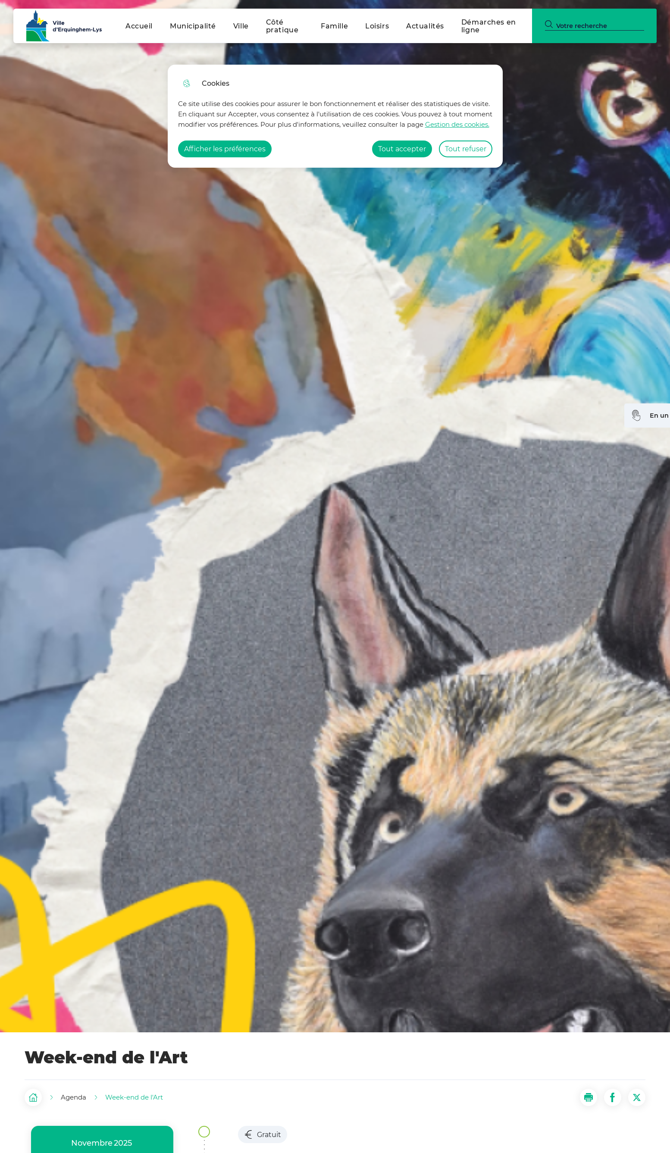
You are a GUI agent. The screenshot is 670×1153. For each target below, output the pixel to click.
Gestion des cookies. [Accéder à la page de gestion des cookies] (457, 124)
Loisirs (377, 26)
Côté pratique (282, 26)
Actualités (425, 26)
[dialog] (335, 116)
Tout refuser (465, 149)
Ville (241, 26)
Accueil (139, 26)
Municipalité (193, 26)
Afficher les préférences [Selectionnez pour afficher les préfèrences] (225, 149)
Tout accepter (402, 149)
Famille (334, 26)
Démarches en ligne (488, 26)
